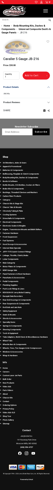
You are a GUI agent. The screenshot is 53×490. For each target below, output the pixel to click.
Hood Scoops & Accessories (15, 244)
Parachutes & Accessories (14, 278)
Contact (6, 401)
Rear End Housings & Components (17, 300)
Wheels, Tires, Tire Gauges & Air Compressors (22, 348)
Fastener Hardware (10, 233)
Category (6, 200)
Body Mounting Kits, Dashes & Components (20, 178)
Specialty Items (9, 322)
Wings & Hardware (10, 356)
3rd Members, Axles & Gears (14, 163)
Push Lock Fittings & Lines (13, 289)
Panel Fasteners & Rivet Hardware (17, 274)
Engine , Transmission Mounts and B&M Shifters (22, 230)
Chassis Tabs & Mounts (12, 207)
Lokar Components (11, 259)
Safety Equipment (10, 311)
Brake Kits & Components (13, 189)
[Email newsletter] (18, 131)
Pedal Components (10, 281)
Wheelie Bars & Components (14, 344)
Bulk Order (7, 379)
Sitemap (6, 424)
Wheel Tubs (7, 341)
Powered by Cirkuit (26, 479)
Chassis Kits (8, 398)
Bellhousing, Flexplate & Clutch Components (21, 174)
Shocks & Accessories (12, 318)
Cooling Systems (10, 215)
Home (5, 368)
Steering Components (12, 330)
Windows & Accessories (13, 352)
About (5, 394)
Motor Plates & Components (14, 267)
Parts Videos (8, 390)
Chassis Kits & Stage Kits (13, 204)
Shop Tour (7, 416)
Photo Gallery (8, 420)
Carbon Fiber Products (12, 196)
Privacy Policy (8, 409)
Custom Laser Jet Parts (12, 376)
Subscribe (41, 131)
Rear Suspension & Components (16, 304)
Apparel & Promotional (12, 167)
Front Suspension (10, 237)
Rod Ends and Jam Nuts (12, 307)
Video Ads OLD (9, 413)
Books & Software (10, 181)
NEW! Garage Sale (10, 270)
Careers (6, 372)
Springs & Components (12, 326)
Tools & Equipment (10, 333)
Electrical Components (12, 222)
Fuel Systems (8, 241)
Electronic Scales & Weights (14, 226)
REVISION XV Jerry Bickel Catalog (16, 293)
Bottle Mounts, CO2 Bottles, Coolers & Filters (21, 185)
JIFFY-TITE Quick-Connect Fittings (17, 252)
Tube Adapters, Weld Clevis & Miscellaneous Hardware (25, 337)
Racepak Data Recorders (13, 296)
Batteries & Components (13, 170)
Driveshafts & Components (14, 218)
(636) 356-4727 (26, 447)
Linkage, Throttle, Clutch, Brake (15, 255)
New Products (8, 383)
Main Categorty (9, 263)
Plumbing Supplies (10, 285)
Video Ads (7, 387)
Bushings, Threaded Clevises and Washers (20, 192)
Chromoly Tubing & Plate (13, 211)
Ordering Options (10, 405)
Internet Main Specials (12, 248)
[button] (3, 2)
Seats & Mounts (9, 315)
